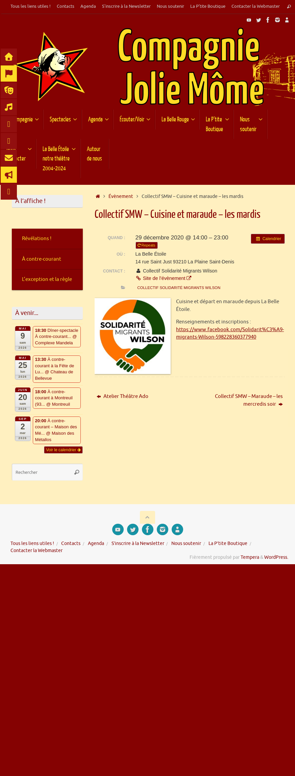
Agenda (88, 6)
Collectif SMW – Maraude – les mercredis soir (249, 400)
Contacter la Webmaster (255, 6)
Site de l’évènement (164, 278)
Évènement (120, 196)
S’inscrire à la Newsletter (126, 6)
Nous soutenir (170, 6)
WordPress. (276, 557)
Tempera (250, 557)
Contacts (65, 6)
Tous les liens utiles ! (30, 6)
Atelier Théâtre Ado (122, 396)
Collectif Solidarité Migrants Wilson (178, 288)
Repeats (147, 245)
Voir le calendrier (63, 450)
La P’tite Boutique (207, 6)
